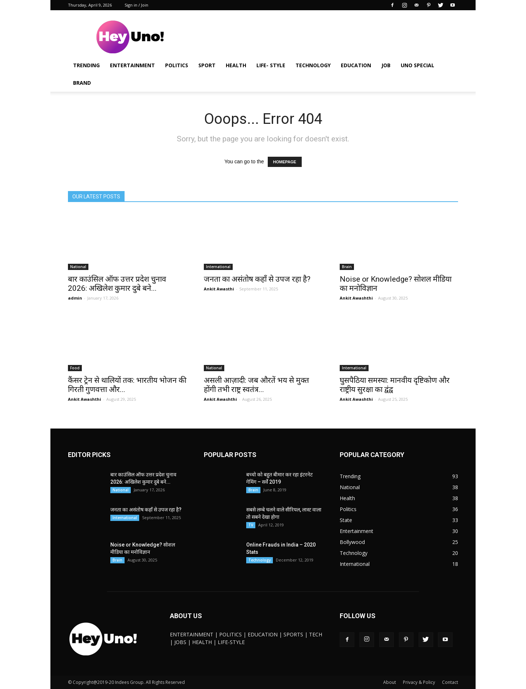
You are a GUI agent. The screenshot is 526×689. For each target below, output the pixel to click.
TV (250, 525)
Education (356, 65)
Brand (82, 82)
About (389, 682)
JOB (385, 65)
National (78, 266)
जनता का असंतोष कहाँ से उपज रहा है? (257, 279)
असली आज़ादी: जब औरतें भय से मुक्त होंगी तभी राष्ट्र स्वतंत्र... (256, 385)
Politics (176, 65)
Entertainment (132, 65)
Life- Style (270, 65)
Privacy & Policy (419, 682)
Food (75, 367)
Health (236, 65)
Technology (313, 65)
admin (75, 298)
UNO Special (417, 65)
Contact (450, 682)
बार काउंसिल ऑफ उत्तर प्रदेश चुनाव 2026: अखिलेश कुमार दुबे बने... (117, 284)
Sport (207, 65)
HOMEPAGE (284, 162)
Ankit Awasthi (219, 289)
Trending (86, 65)
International (218, 266)
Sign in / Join (136, 5)
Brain (347, 266)
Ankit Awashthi (356, 298)
